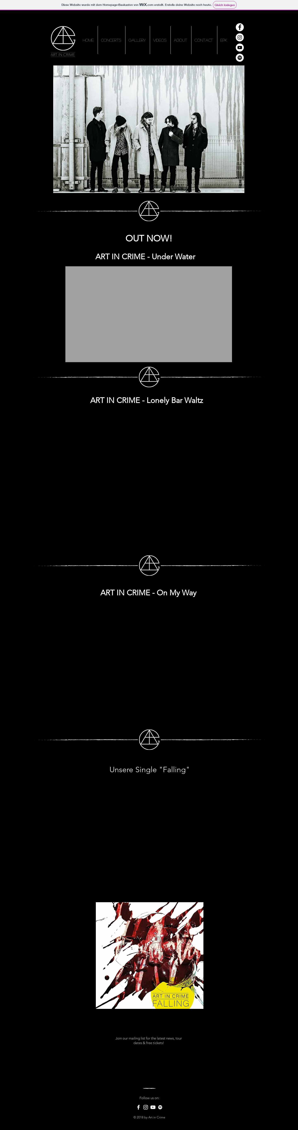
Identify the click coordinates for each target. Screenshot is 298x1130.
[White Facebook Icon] (138, 1107)
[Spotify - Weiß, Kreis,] (240, 58)
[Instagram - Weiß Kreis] (240, 37)
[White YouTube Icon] (153, 1107)
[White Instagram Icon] (146, 1107)
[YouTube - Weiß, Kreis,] (240, 47)
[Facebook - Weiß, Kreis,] (240, 27)
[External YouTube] (149, 314)
